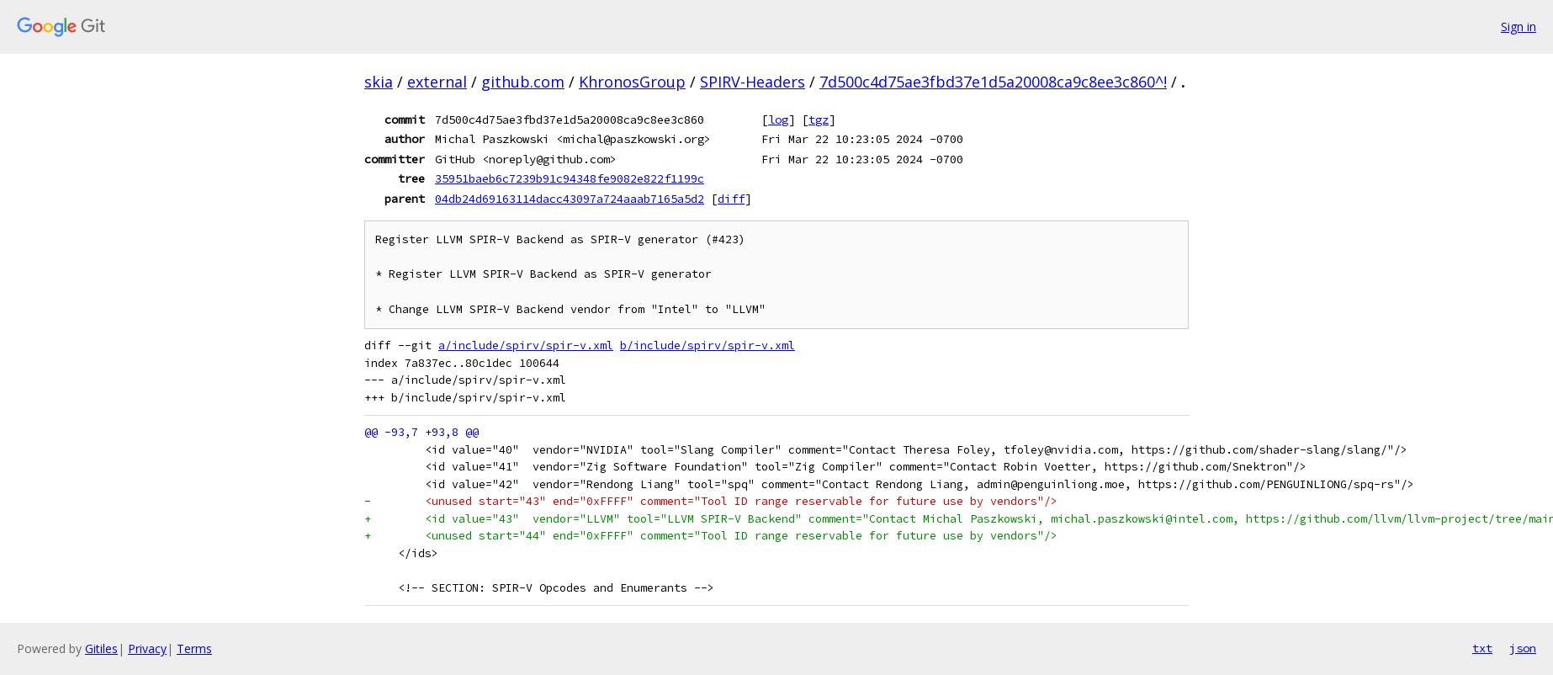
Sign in (1518, 27)
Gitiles (101, 648)
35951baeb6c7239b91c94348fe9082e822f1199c (569, 178)
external (437, 82)
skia (378, 82)
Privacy (147, 648)
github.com (522, 82)
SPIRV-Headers (752, 82)
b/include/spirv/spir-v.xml (707, 345)
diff (731, 198)
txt (1482, 648)
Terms (194, 648)
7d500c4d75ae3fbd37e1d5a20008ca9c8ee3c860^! (993, 82)
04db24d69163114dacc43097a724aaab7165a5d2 (569, 198)
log (778, 119)
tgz (818, 119)
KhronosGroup (632, 82)
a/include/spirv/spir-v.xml (525, 345)
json (1522, 648)
